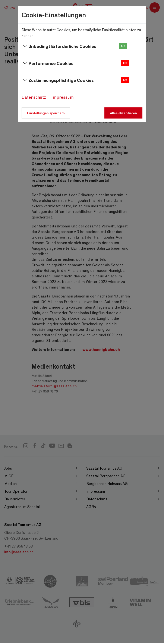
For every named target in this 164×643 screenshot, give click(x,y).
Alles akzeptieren (123, 113)
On (123, 46)
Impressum (62, 97)
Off (125, 63)
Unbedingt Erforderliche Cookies (59, 46)
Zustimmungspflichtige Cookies (58, 80)
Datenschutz (34, 97)
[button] (124, 46)
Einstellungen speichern (46, 113)
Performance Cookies (47, 63)
